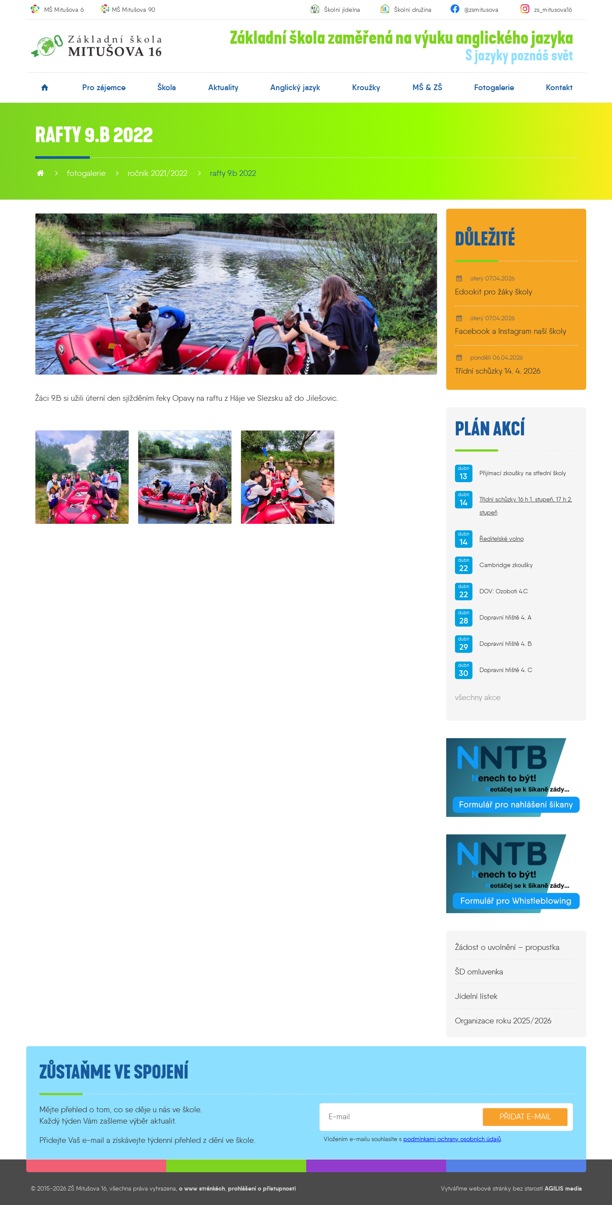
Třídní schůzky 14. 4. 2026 (498, 371)
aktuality (223, 87)
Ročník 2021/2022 (157, 173)
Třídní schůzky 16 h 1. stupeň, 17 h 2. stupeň (525, 506)
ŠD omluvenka (479, 972)
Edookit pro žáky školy (493, 292)
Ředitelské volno (501, 539)
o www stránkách (202, 1188)
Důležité (485, 239)
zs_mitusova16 (553, 10)
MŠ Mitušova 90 (134, 10)
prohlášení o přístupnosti (262, 1188)
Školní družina (413, 10)
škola (166, 87)
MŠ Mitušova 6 (64, 10)
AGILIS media (563, 1188)
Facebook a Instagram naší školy (510, 331)
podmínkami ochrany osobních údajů (452, 1139)
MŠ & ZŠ (427, 87)
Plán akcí (490, 429)
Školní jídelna (342, 10)
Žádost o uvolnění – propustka (507, 947)
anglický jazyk (295, 87)
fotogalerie (494, 87)
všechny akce (477, 697)
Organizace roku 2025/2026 (503, 1021)
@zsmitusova (481, 10)
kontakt (559, 87)
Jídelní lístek (476, 996)
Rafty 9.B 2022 (233, 173)
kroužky (366, 87)
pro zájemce (104, 87)
